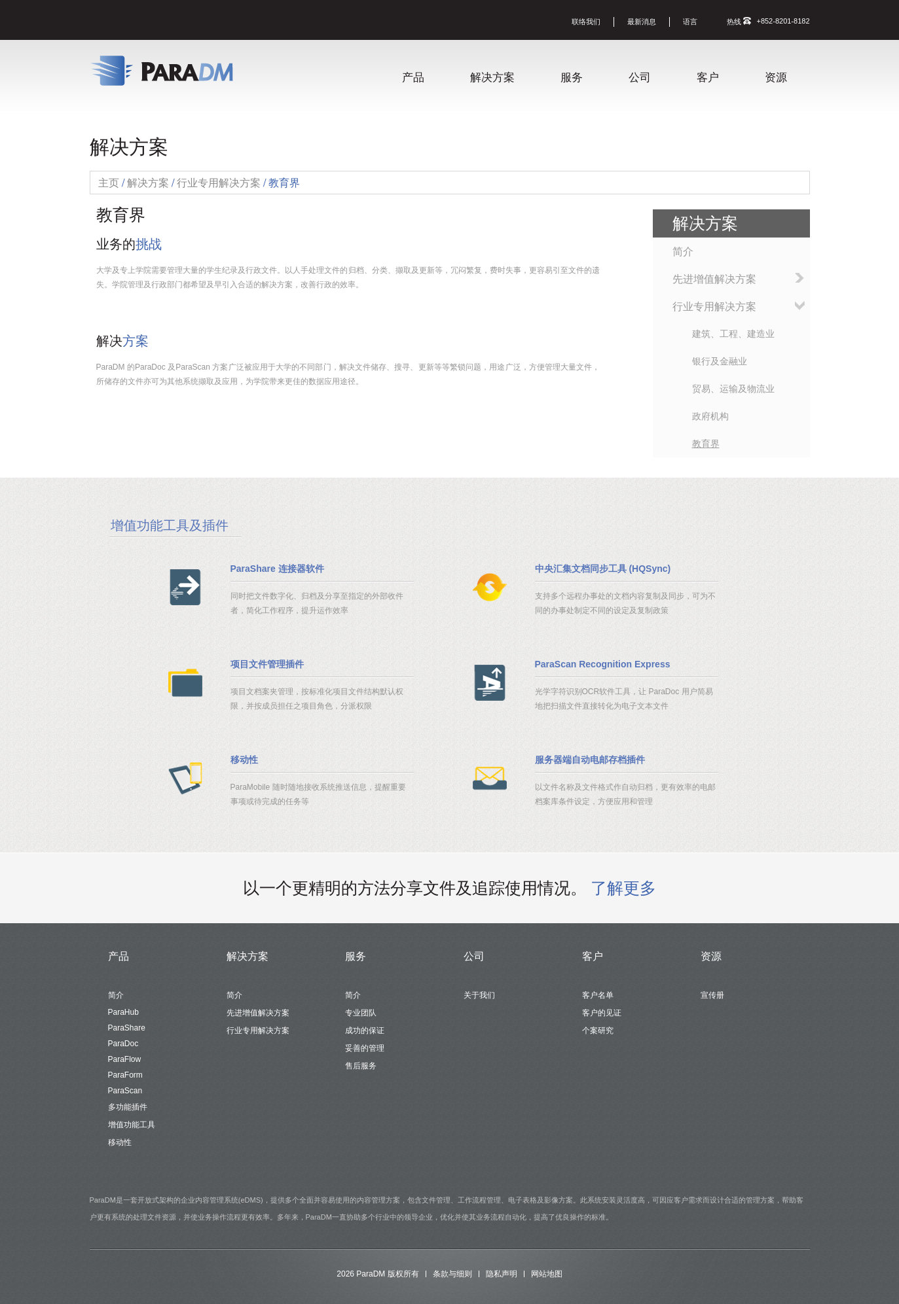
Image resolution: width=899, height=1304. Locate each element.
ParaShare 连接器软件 (277, 568)
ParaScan (125, 1090)
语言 (690, 22)
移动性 (244, 759)
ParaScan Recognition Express (602, 664)
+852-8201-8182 (782, 21)
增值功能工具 (131, 1124)
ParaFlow (124, 1059)
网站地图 (546, 1274)
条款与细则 (452, 1274)
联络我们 (586, 22)
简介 (682, 251)
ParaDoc (123, 1043)
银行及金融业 (719, 361)
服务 (571, 77)
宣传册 (712, 995)
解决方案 (492, 77)
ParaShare (126, 1027)
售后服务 (360, 1065)
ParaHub (123, 1012)
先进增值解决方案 (714, 278)
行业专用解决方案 (714, 306)
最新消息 (641, 22)
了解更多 (623, 887)
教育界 (706, 443)
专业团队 (360, 1012)
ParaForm (125, 1075)
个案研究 (598, 1030)
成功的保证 (364, 1030)
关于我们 (479, 995)
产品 (413, 77)
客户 (708, 77)
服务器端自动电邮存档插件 (590, 759)
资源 (776, 77)
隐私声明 (501, 1274)
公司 (640, 77)
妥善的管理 (364, 1048)
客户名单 (598, 995)
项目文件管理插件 (267, 664)
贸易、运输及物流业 (733, 389)
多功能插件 (127, 1107)
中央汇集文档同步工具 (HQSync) (603, 568)
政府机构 (710, 416)
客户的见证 (601, 1012)
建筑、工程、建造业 (733, 334)
